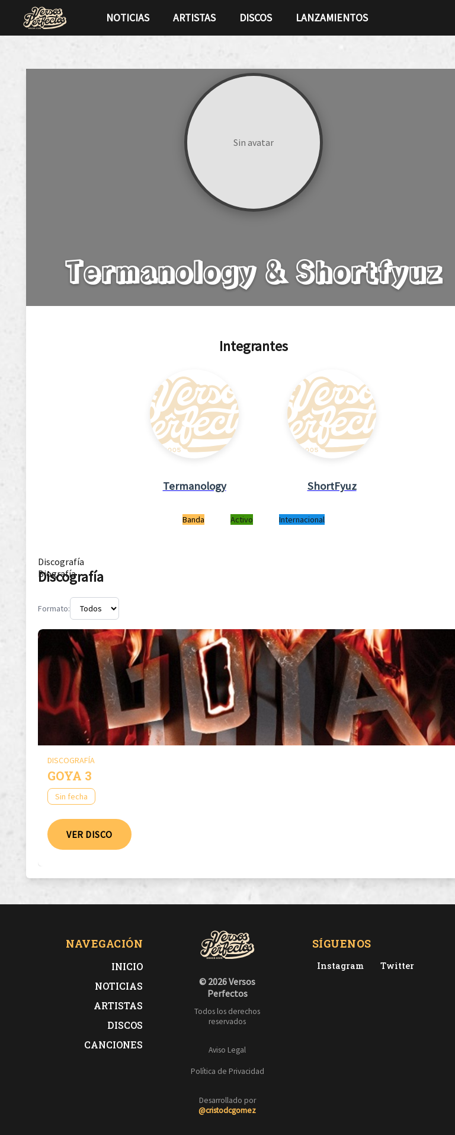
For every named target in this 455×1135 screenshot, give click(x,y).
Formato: (54, 608)
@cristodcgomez (227, 1110)
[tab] (61, 562)
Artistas (194, 17)
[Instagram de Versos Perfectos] (338, 965)
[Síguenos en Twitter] (410, 18)
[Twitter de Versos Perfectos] (395, 965)
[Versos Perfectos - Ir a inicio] (45, 18)
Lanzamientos (332, 17)
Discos (255, 17)
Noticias (127, 17)
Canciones (113, 1044)
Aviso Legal (227, 1050)
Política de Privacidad (227, 1071)
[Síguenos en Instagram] (429, 18)
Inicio (127, 966)
